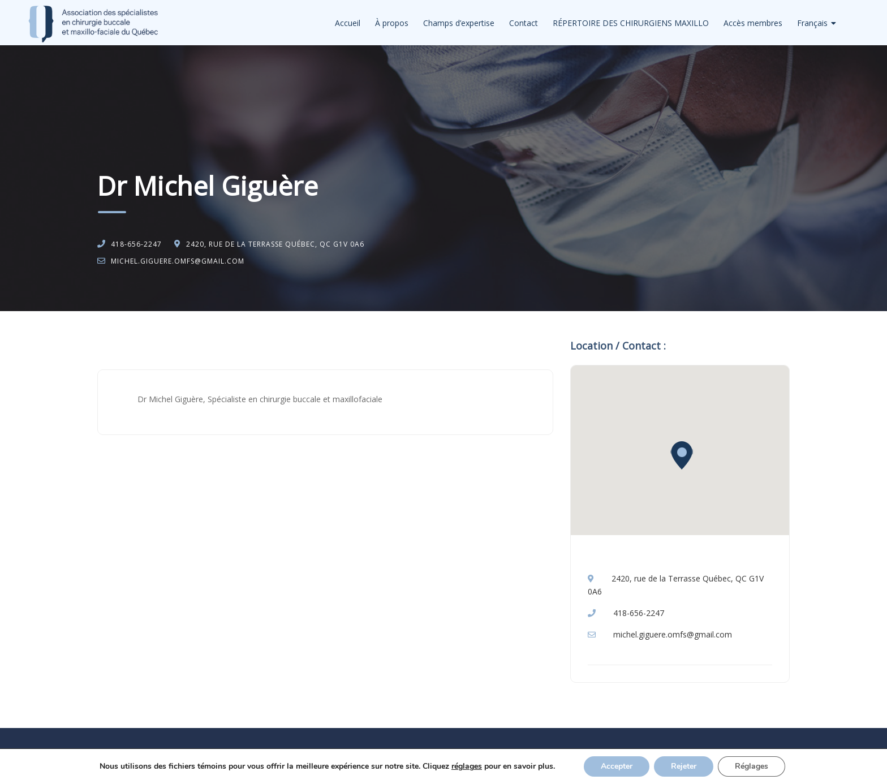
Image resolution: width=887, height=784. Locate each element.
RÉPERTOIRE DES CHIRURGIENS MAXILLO (631, 23)
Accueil (347, 23)
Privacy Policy (527, 765)
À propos (391, 23)
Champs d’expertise (458, 23)
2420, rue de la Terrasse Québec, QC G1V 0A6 (275, 244)
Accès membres (753, 23)
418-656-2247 (136, 244)
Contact (523, 23)
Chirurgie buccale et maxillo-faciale (208, 340)
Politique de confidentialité (452, 765)
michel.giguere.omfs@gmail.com (177, 261)
